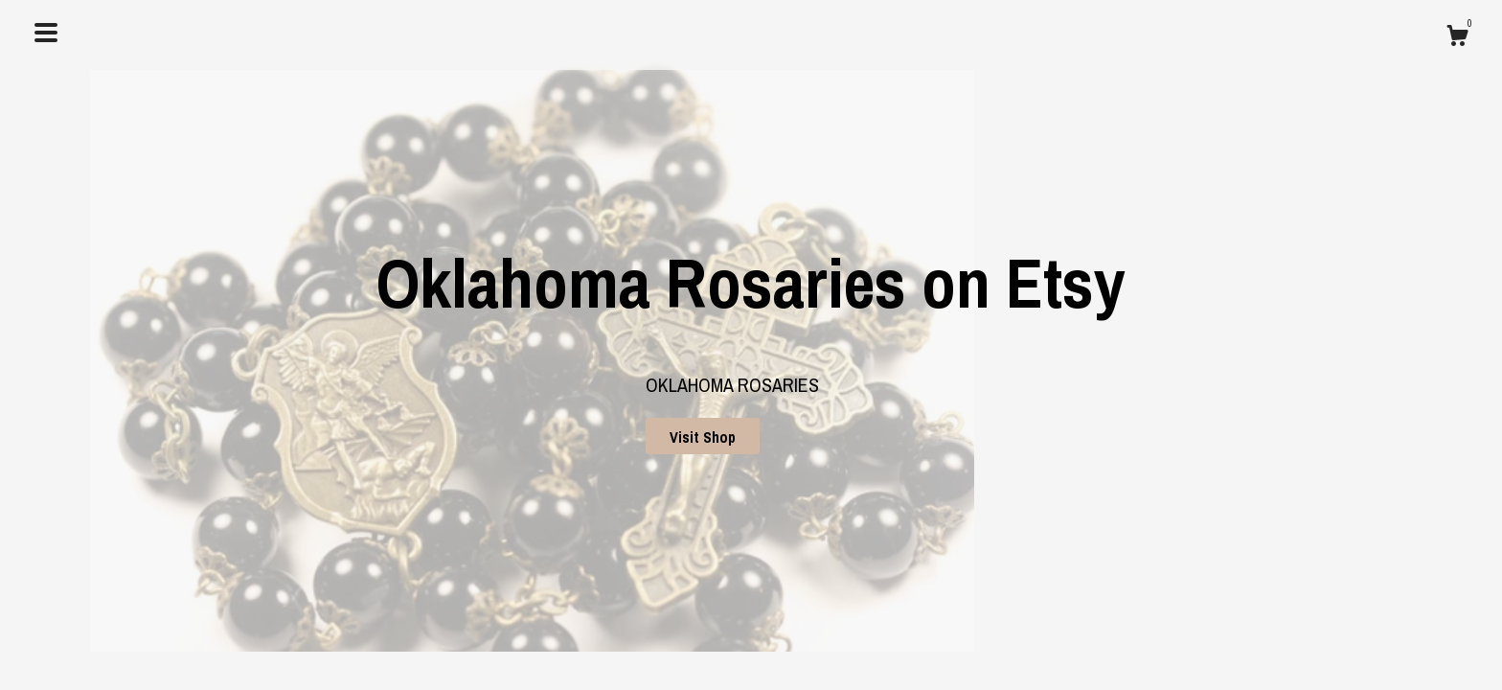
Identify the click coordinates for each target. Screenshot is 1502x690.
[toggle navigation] (45, 32)
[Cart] (1457, 38)
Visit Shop (703, 437)
